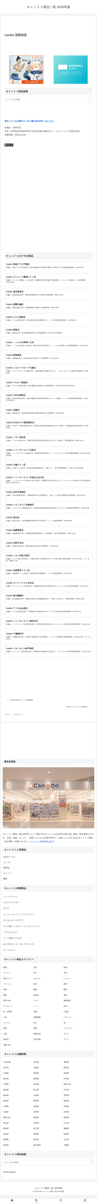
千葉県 (6, 1093)
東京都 (36, 1093)
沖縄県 (66, 1154)
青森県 (66, 1071)
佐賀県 (66, 1143)
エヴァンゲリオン (11, 912)
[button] (90, 99)
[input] (48, 99)
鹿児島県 (37, 1154)
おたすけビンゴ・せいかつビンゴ (18, 953)
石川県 (66, 1099)
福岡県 (36, 1143)
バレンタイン (9, 959)
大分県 (66, 1149)
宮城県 (36, 1077)
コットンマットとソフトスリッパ (18, 924)
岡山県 (6, 1132)
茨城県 (66, 1082)
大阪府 (6, 1121)
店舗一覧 (9, 145)
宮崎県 (6, 1154)
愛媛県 (66, 1138)
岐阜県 (6, 1110)
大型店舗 (6, 1071)
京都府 (66, 1116)
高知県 (6, 1143)
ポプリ (6, 918)
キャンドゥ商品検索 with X (42, 851)
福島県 (36, 1082)
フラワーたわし (10, 941)
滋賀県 (36, 1116)
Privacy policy (9, 1181)
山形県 (6, 1082)
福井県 (6, 1105)
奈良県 (66, 1121)
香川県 (36, 1138)
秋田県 (66, 1077)
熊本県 (36, 1149)
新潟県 (6, 1099)
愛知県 (66, 1110)
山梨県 (36, 1105)
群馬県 (36, 1088)
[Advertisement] (48, 25)
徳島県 (6, 1138)
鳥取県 (36, 1127)
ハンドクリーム (10, 906)
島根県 (66, 1127)
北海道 (36, 1071)
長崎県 (6, 1149)
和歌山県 (6, 1127)
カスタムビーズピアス (13, 929)
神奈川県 (67, 1093)
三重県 (6, 1116)
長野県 (66, 1105)
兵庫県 (36, 1121)
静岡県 (36, 1110)
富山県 (36, 1099)
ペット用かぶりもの (12, 947)
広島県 (36, 1132)
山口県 (66, 1132)
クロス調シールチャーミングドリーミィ (21, 935)
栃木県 (6, 1088)
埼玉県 (66, 1088)
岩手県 (6, 1077)
